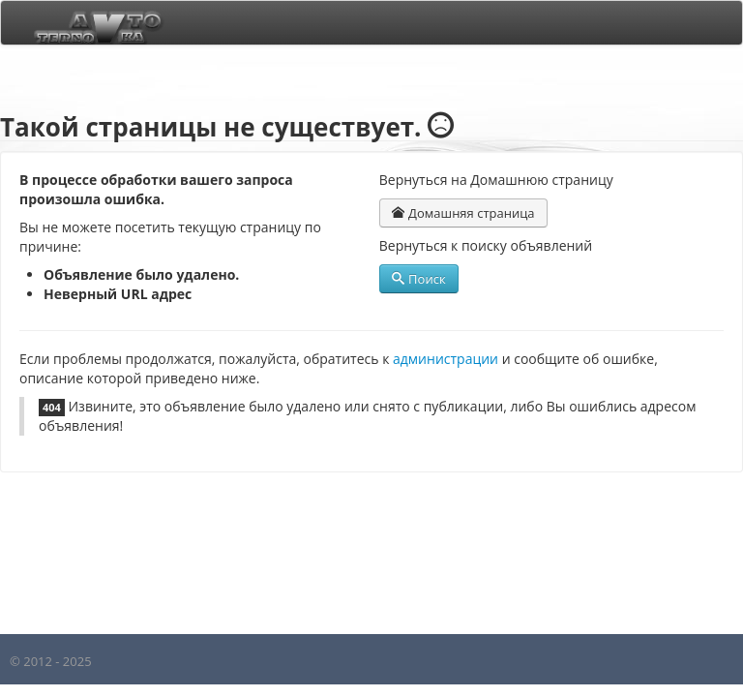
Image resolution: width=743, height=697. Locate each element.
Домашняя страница (463, 213)
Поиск (419, 279)
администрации (445, 358)
